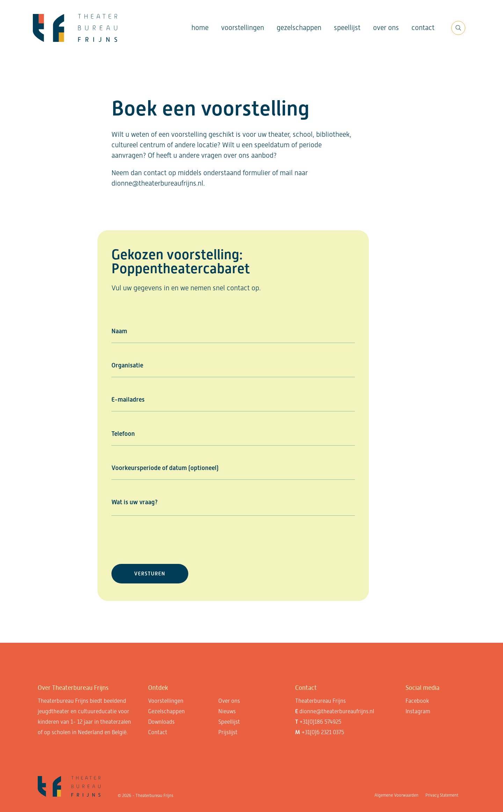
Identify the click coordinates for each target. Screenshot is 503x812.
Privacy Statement (441, 795)
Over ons (386, 27)
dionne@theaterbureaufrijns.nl (336, 711)
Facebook (417, 701)
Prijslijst (228, 732)
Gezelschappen (299, 27)
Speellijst (347, 27)
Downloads (161, 721)
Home (200, 27)
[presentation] (164, 539)
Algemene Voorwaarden (396, 795)
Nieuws (227, 711)
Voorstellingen (242, 27)
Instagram (418, 711)
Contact (423, 27)
